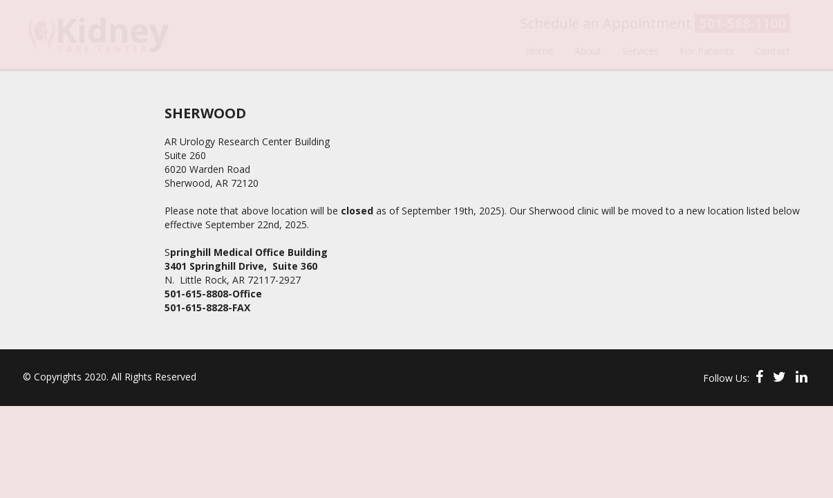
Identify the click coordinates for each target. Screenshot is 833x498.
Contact (772, 50)
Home (540, 50)
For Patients (707, 50)
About (587, 50)
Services (640, 50)
